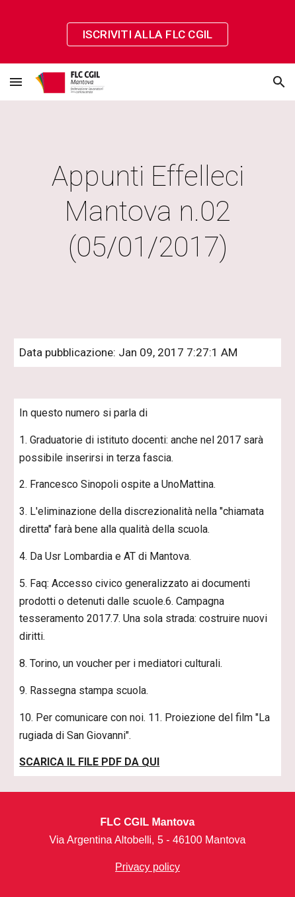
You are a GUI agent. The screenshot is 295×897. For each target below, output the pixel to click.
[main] (147, 211)
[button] (16, 81)
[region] (147, 31)
